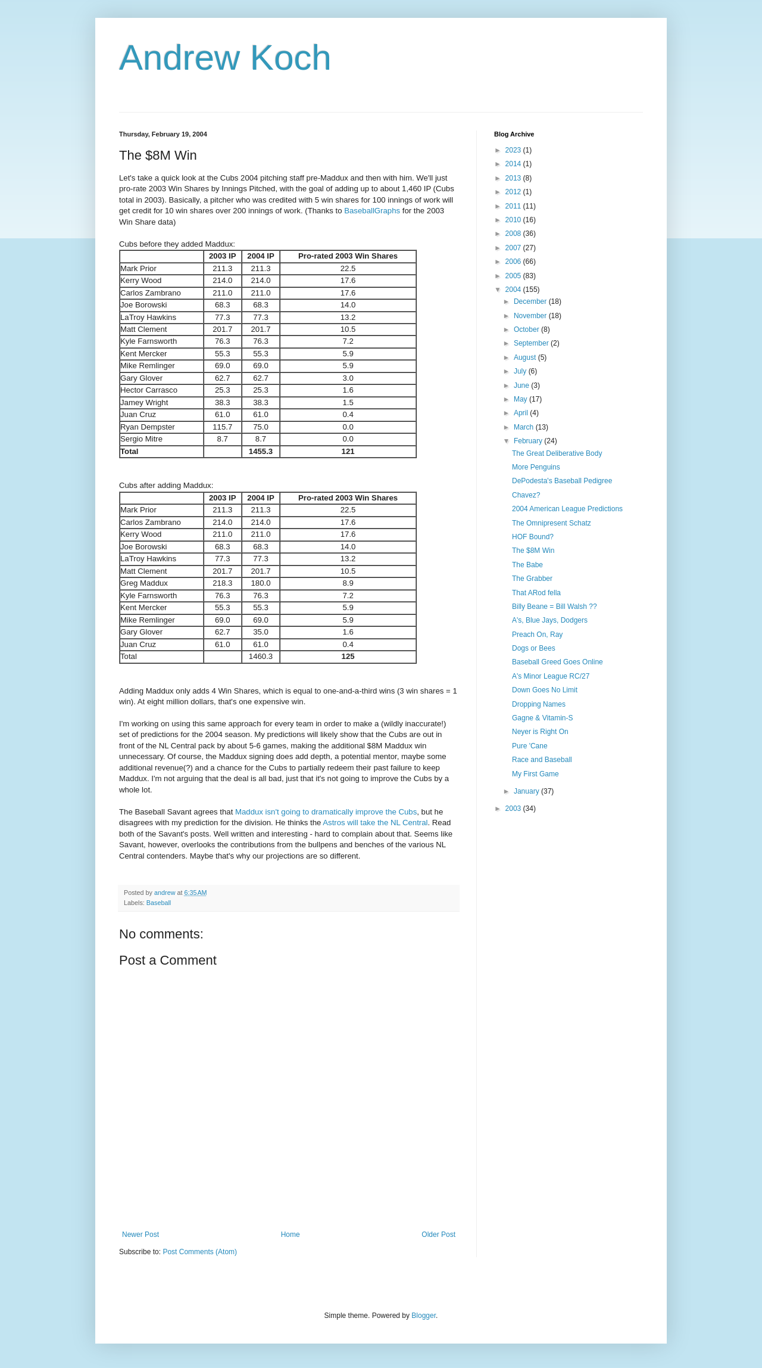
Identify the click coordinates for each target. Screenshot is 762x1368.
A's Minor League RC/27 (550, 676)
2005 (514, 276)
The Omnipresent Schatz (551, 523)
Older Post (438, 1234)
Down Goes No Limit (544, 690)
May (521, 399)
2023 (514, 150)
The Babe (527, 565)
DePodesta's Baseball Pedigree (562, 481)
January (527, 791)
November (531, 316)
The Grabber (532, 578)
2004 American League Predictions (567, 509)
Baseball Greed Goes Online (557, 662)
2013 (514, 178)
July (521, 371)
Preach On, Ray (537, 634)
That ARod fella (536, 593)
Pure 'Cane (530, 746)
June (522, 385)
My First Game (535, 774)
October (527, 329)
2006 (514, 261)
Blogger (423, 1315)
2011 (514, 206)
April (522, 413)
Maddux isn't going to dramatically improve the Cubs (326, 811)
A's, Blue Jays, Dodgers (550, 620)
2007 (514, 248)
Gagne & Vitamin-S (542, 718)
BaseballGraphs (372, 210)
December (531, 301)
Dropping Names (539, 704)
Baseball (158, 902)
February (529, 441)
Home (290, 1234)
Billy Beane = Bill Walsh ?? (554, 606)
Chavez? (526, 495)
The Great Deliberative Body (557, 453)
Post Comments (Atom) (200, 1252)
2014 (514, 164)
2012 (514, 192)
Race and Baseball (542, 759)
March (525, 427)
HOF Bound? (533, 537)
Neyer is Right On (540, 731)
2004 (514, 289)
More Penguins (536, 467)
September (532, 343)
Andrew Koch (225, 57)
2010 (514, 220)
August (526, 357)
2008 (514, 233)
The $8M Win (533, 550)
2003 (514, 808)
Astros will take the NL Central (375, 822)
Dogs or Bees (533, 648)
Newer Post (140, 1234)
